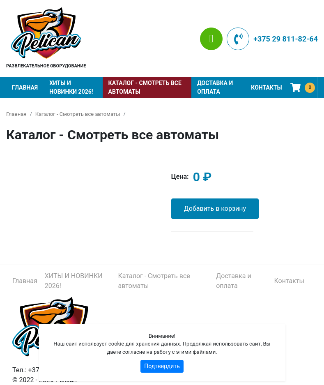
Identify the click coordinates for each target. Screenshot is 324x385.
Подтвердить (162, 366)
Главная (25, 87)
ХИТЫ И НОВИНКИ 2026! (71, 87)
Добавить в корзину (215, 208)
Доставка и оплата (215, 87)
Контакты (266, 87)
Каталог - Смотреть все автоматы (145, 87)
